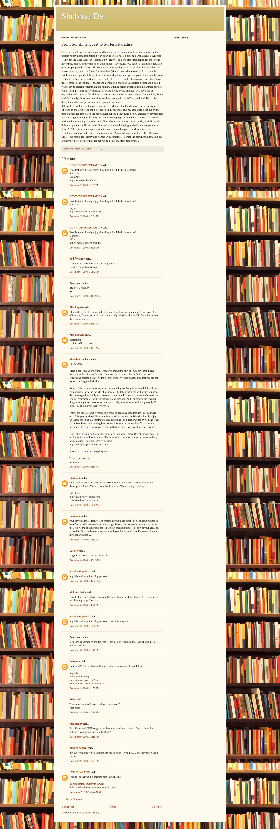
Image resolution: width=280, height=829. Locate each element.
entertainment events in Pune (83, 680)
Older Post (157, 806)
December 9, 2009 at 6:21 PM (84, 761)
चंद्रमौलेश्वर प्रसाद (77, 258)
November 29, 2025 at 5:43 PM (85, 792)
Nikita (72, 699)
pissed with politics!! (80, 571)
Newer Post (68, 806)
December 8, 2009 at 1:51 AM (84, 323)
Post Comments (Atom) (87, 812)
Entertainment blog (79, 676)
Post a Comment (74, 799)
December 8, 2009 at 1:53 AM (84, 348)
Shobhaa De (82, 16)
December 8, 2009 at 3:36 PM (84, 626)
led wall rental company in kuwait (86, 784)
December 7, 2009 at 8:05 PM (84, 247)
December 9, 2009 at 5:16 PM (84, 712)
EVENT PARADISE (80, 772)
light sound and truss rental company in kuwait (92, 787)
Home (113, 806)
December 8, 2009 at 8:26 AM (84, 505)
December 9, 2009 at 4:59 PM (84, 688)
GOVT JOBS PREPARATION (85, 165)
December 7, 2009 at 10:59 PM (85, 296)
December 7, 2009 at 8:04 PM (84, 216)
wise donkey (75, 723)
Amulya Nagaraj (78, 748)
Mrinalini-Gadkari (79, 359)
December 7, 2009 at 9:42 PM (84, 271)
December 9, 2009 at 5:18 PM (84, 736)
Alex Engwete (76, 307)
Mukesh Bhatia (77, 592)
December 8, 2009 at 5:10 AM (84, 466)
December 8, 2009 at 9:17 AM (84, 539)
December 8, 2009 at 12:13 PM (85, 560)
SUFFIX (74, 551)
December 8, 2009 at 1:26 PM (84, 605)
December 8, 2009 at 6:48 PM (84, 650)
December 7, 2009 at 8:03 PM (84, 185)
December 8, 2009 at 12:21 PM (85, 581)
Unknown (74, 478)
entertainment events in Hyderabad (86, 683)
